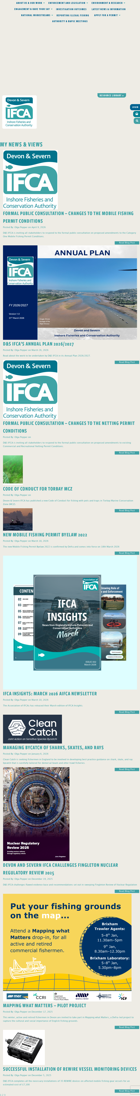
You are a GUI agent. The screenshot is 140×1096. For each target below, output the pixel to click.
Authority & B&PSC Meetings (70, 21)
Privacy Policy (34, 1040)
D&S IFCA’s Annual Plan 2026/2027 (38, 274)
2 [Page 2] (2, 1026)
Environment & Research (107, 3)
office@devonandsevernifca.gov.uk (31, 1052)
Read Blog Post (127, 174)
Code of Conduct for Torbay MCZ (38, 419)
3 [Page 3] (4, 1026)
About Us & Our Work (29, 3)
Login (135, 38)
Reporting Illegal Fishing (73, 15)
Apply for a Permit (106, 15)
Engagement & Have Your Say (32, 9)
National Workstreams (35, 15)
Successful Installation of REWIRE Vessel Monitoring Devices (70, 999)
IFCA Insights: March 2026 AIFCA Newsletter (50, 624)
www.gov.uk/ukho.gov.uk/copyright (59, 1083)
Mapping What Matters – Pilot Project (44, 936)
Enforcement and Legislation (66, 3)
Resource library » (112, 26)
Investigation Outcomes (71, 9)
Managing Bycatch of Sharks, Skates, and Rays (53, 678)
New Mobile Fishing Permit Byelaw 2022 (45, 465)
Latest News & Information (109, 9)
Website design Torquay (51, 1093)
